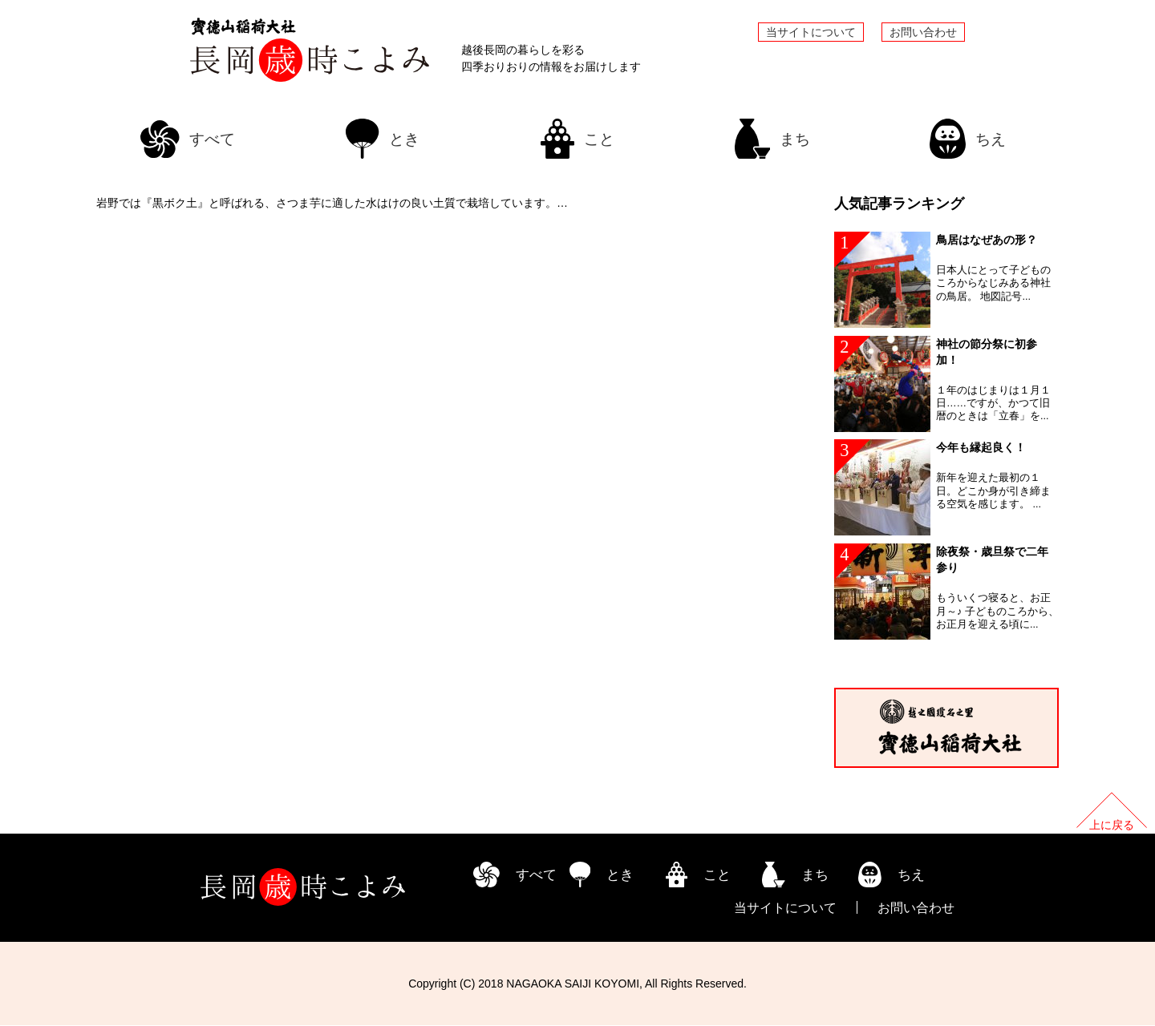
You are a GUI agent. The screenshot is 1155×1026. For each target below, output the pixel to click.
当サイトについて (811, 32)
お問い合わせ (923, 32)
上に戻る (1111, 825)
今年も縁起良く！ (981, 448)
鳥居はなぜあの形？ (986, 239)
